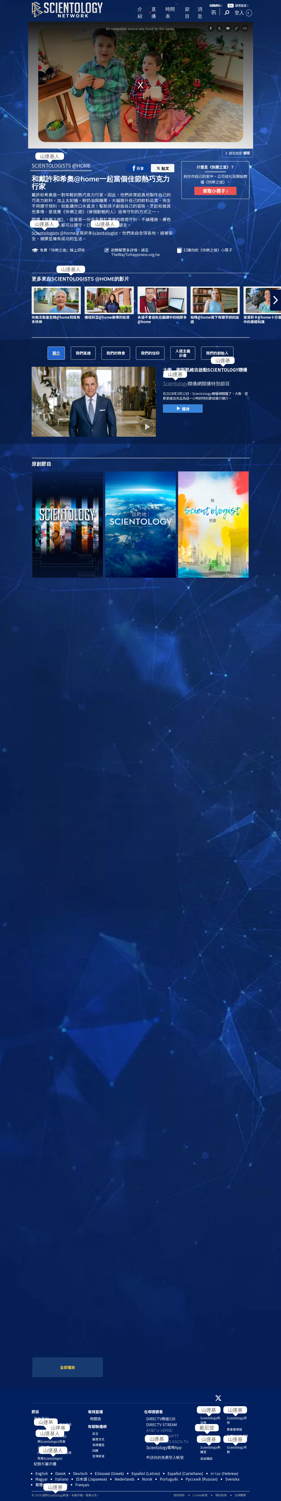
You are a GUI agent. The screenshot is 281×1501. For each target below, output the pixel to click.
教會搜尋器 (234, 1429)
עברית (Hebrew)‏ (224, 1473)
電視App (164, 1447)
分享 (138, 168)
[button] (275, 300)
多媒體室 (98, 1445)
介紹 (140, 12)
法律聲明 (240, 1495)
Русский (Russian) (202, 1479)
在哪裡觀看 (153, 1411)
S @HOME (61, 165)
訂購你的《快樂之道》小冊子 (208, 250)
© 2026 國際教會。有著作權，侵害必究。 (66, 1495)
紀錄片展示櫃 (45, 1464)
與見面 (51, 1441)
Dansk (60, 1473)
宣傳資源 (98, 1456)
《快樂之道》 (52, 219)
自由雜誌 (206, 1458)
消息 (200, 12)
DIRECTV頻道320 (160, 1418)
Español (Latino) (145, 1473)
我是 (49, 1458)
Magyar (41, 1479)
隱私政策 (221, 1495)
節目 (187, 12)
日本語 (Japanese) (91, 1479)
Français (82, 1484)
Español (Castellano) (185, 1473)
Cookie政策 (200, 1495)
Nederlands (125, 1479)
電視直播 (95, 1411)
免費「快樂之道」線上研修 (62, 250)
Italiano (61, 1479)
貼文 (163, 168)
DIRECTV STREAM (161, 1424)
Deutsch (80, 1473)
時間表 (170, 12)
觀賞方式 (98, 1439)
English (41, 1473)
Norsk (147, 1479)
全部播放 (67, 1367)
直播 (153, 12)
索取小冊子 (215, 190)
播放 (183, 409)
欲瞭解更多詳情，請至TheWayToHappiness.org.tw (135, 252)
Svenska (232, 1479)
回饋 (95, 1450)
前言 (95, 1433)
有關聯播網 (97, 1426)
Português (169, 1479)
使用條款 (179, 1495)
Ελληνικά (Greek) (109, 1473)
